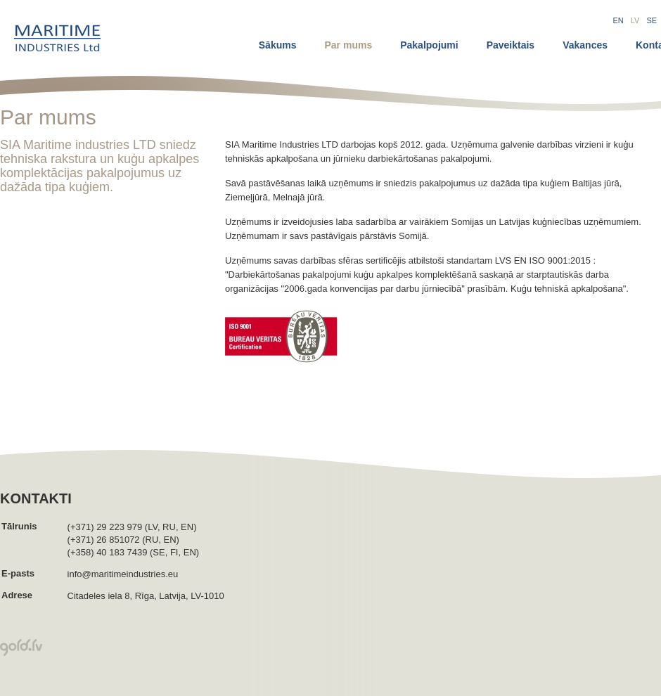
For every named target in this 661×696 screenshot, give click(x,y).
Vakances (585, 45)
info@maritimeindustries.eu (123, 574)
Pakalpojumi (429, 45)
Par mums (348, 45)
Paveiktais (511, 45)
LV (635, 20)
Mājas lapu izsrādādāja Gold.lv (21, 647)
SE (651, 20)
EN (618, 20)
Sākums (278, 45)
